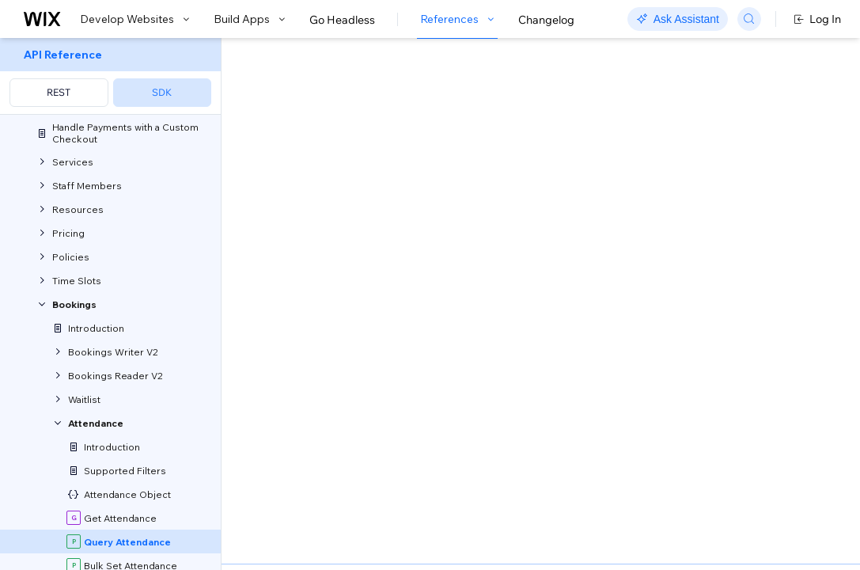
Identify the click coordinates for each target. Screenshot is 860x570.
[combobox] (748, 193)
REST (58, 92)
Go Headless (342, 20)
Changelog (546, 20)
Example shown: (679, 169)
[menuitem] (110, 76)
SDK (162, 92)
